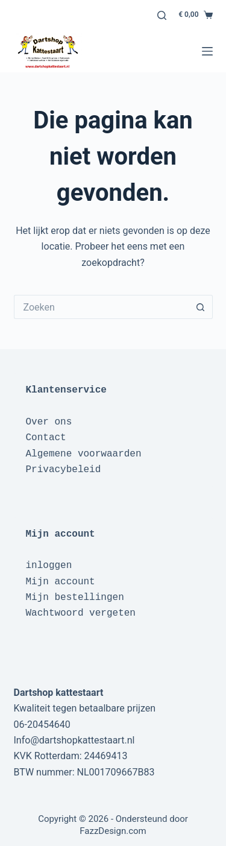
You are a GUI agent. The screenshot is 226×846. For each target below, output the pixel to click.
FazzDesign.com (113, 830)
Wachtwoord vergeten (81, 613)
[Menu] (207, 51)
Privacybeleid (63, 469)
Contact (46, 437)
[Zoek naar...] (101, 307)
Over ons (49, 422)
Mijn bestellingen (75, 597)
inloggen (49, 565)
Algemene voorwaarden (84, 454)
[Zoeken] (161, 15)
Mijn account (60, 582)
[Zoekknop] (201, 307)
